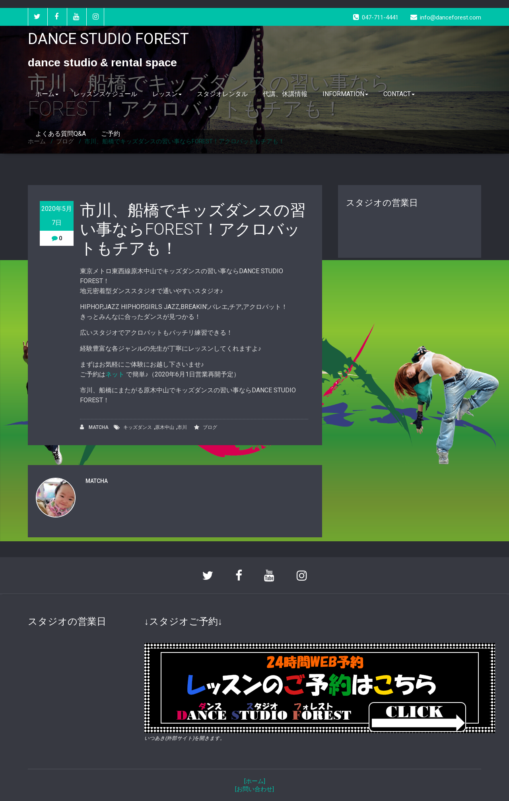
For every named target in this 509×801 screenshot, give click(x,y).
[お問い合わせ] (254, 789)
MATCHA (94, 427)
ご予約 (110, 133)
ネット (115, 374)
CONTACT (399, 94)
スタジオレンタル (222, 94)
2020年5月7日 (56, 215)
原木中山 (164, 427)
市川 (182, 427)
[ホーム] (254, 781)
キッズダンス (137, 427)
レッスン (167, 94)
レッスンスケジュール (105, 94)
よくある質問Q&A (60, 133)
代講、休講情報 (285, 94)
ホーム (46, 94)
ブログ (210, 427)
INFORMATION (345, 94)
